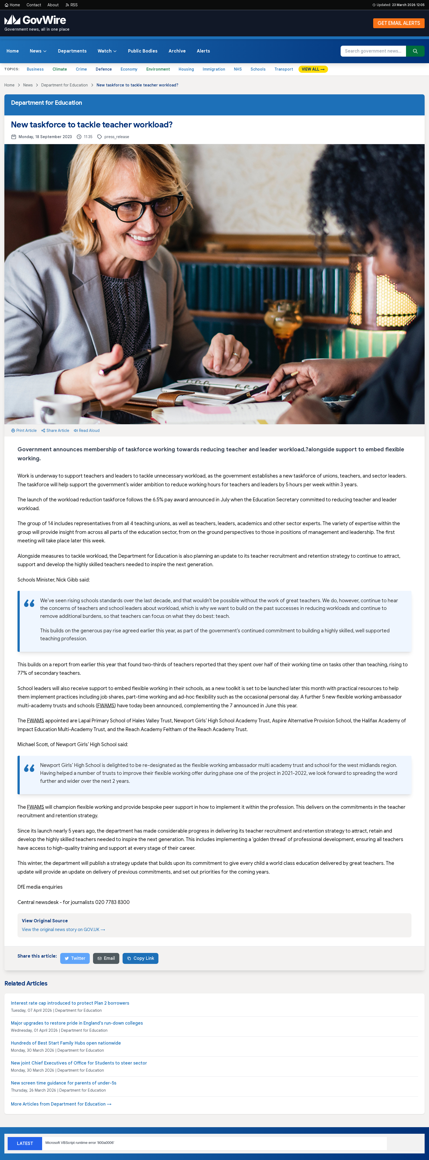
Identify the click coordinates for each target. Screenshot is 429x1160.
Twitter (75, 958)
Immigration (214, 69)
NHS (238, 69)
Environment (158, 69)
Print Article (24, 430)
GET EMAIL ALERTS (399, 23)
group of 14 (40, 524)
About (53, 4)
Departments (72, 51)
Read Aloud (87, 430)
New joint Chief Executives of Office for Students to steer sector (79, 1063)
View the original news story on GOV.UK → (63, 929)
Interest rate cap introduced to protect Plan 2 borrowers (70, 1003)
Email (106, 958)
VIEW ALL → (313, 69)
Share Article (55, 430)
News (38, 51)
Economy (129, 69)
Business (35, 69)
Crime (81, 69)
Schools (258, 69)
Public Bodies (143, 51)
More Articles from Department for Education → (61, 1104)
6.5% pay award (170, 500)
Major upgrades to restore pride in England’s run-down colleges (77, 1023)
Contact (34, 4)
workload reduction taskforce (91, 500)
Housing (186, 69)
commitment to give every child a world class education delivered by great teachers (288, 863)
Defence (104, 69)
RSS (71, 4)
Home (12, 4)
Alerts (203, 51)
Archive (177, 51)
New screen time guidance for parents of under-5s (63, 1083)
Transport (283, 69)
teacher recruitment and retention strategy (300, 556)
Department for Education (64, 85)
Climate (60, 69)
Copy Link (140, 958)
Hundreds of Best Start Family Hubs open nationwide (66, 1043)
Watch (107, 51)
